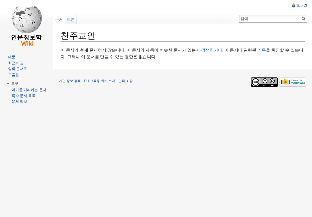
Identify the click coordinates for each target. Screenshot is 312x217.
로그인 (301, 5)
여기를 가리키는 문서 (29, 90)
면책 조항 (125, 81)
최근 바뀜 (15, 63)
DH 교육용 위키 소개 (99, 81)
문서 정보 (19, 101)
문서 (59, 19)
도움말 (13, 75)
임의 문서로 (17, 69)
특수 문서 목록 (24, 96)
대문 (11, 57)
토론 (71, 19)
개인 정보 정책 (70, 81)
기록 (261, 50)
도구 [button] (14, 83)
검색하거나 (211, 50)
